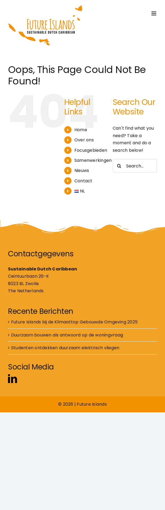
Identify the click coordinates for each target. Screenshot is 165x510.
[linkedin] (12, 378)
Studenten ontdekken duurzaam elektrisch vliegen (65, 348)
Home (80, 130)
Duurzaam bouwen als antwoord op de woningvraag (67, 335)
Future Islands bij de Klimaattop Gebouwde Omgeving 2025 (74, 322)
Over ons (84, 140)
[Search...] (135, 165)
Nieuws (81, 170)
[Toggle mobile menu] (154, 13)
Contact (83, 181)
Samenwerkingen (93, 160)
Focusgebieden (90, 150)
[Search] (119, 165)
